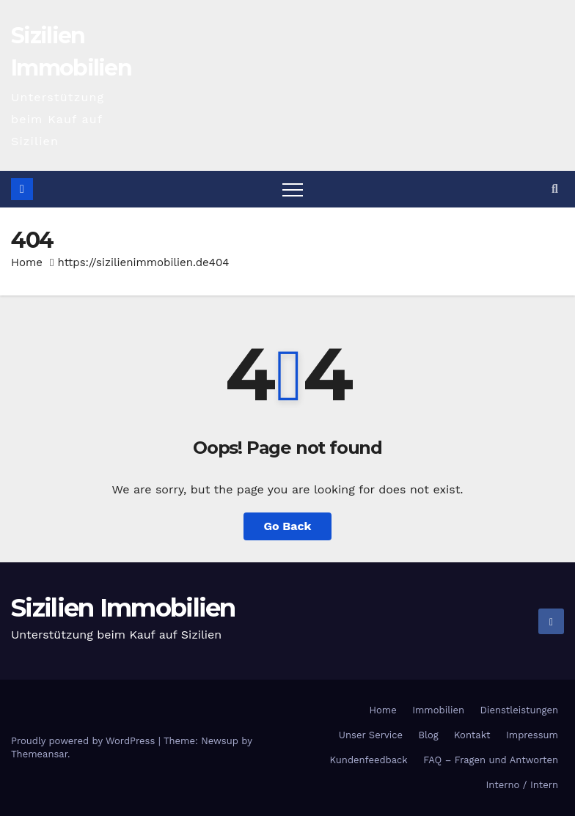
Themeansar (39, 754)
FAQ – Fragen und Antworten (490, 759)
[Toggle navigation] (292, 189)
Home (27, 262)
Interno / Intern (522, 784)
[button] (555, 189)
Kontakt (472, 734)
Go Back (288, 526)
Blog (428, 734)
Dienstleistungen (519, 710)
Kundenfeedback (369, 759)
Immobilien (438, 710)
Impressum (532, 734)
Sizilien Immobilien (123, 607)
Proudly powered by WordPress (84, 740)
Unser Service (371, 734)
